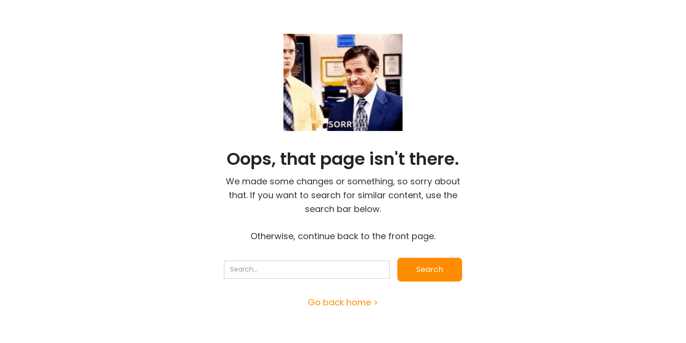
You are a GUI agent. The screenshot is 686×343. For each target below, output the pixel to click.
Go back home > (343, 302)
